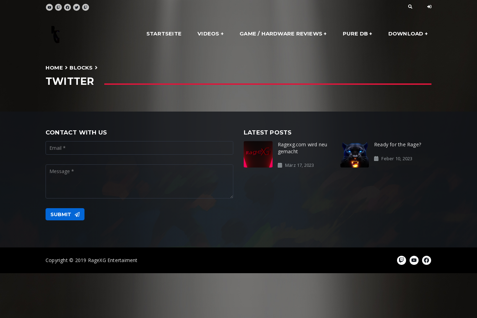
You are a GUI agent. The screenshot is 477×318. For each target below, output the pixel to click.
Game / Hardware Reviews (281, 33)
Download (405, 33)
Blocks (81, 67)
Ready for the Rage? (397, 144)
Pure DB (355, 33)
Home (54, 67)
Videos (208, 33)
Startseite (163, 33)
